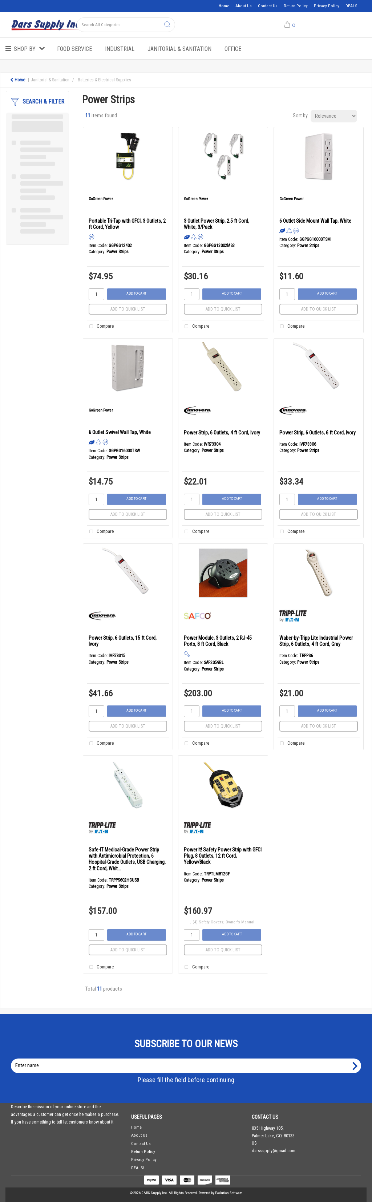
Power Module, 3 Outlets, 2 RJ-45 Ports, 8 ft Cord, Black (218, 641)
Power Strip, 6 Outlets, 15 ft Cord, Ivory (123, 641)
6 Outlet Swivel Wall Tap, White (120, 432)
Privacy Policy (326, 5)
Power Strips (117, 251)
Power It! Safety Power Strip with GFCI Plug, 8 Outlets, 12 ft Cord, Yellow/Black (223, 856)
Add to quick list (127, 309)
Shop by (25, 48)
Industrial (119, 48)
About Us (243, 5)
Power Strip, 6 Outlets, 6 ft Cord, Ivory (317, 433)
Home (224, 5)
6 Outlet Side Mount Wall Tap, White (315, 221)
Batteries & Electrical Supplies (104, 79)
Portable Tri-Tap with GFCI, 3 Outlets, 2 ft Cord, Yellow (127, 224)
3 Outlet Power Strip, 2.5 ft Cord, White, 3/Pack (216, 224)
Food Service (74, 48)
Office (233, 48)
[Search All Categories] (126, 24)
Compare (100, 326)
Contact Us (268, 5)
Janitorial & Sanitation (179, 48)
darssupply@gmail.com (273, 1150)
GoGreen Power (101, 199)
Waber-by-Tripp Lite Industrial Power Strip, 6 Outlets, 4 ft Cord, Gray (316, 641)
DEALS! (352, 5)
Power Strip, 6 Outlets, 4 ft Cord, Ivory (222, 433)
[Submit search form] (167, 24)
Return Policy (296, 5)
